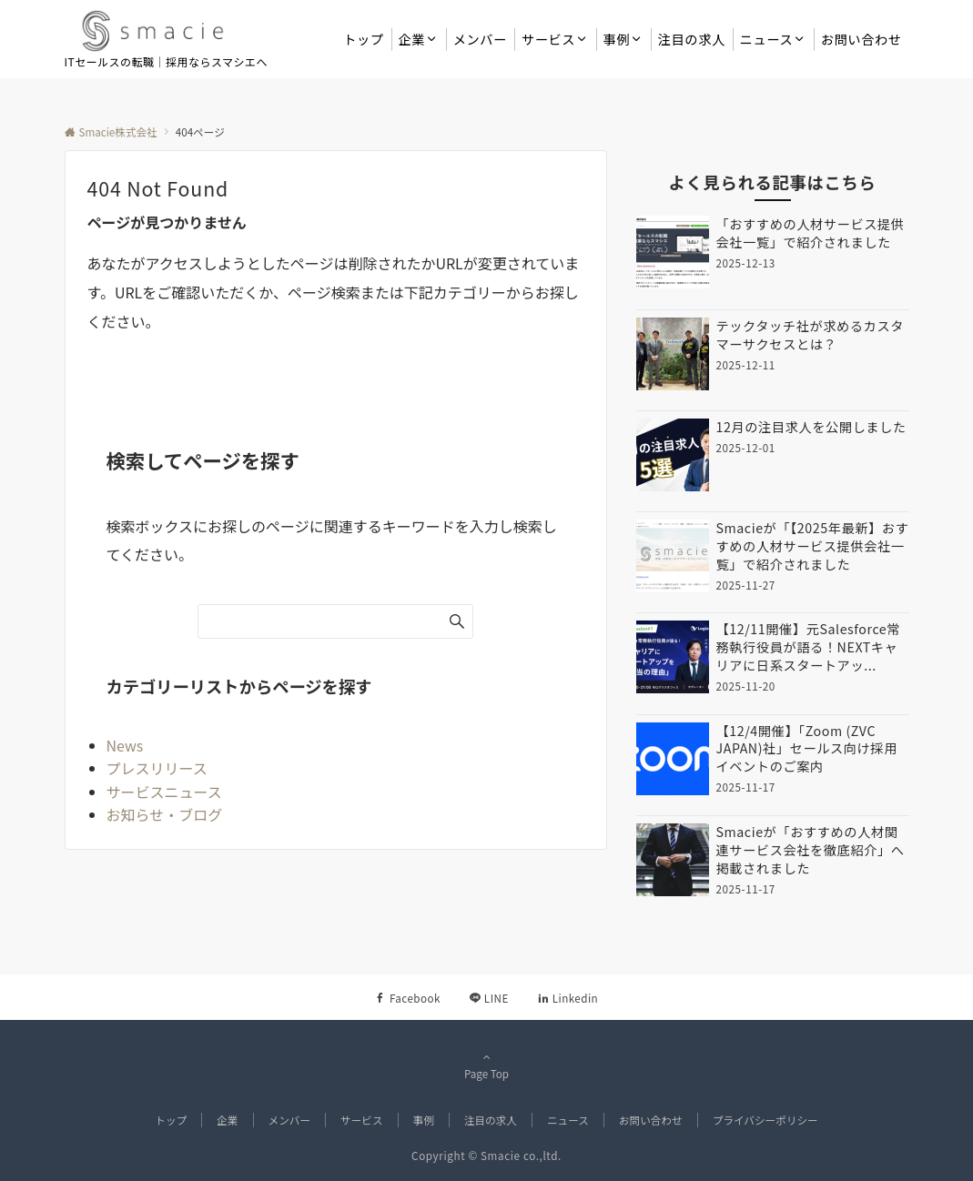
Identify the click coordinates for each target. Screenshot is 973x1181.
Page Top (487, 1065)
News (125, 745)
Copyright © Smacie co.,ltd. (486, 1155)
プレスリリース (157, 768)
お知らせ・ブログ (164, 814)
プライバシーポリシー (765, 1120)
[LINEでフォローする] (489, 998)
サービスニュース (164, 791)
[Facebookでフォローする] (408, 998)
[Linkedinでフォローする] (568, 998)
